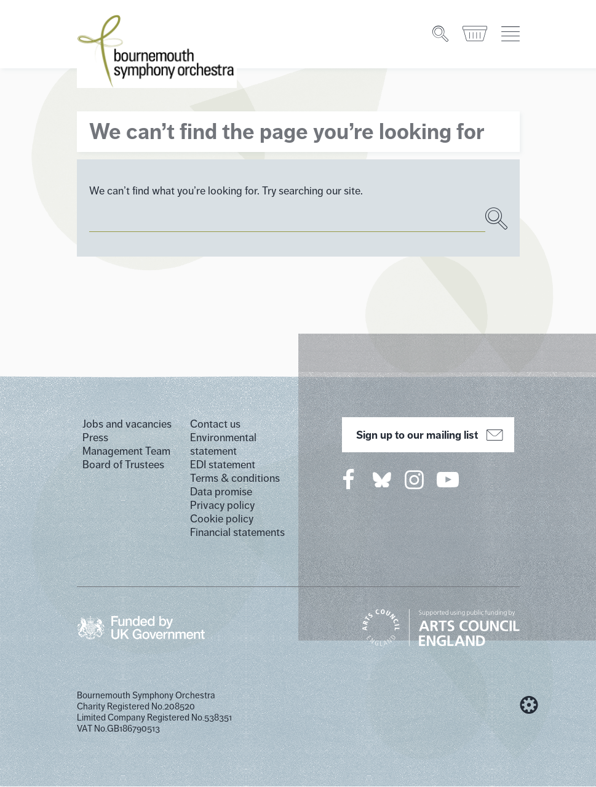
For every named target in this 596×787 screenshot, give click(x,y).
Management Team (126, 451)
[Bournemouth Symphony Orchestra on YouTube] (449, 479)
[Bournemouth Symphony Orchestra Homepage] (157, 43)
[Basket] (476, 26)
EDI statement (222, 464)
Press (95, 437)
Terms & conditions (235, 478)
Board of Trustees (123, 464)
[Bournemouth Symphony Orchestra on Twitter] (381, 479)
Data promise (221, 491)
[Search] (441, 26)
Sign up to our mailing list (427, 435)
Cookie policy (221, 519)
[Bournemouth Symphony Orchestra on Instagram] (415, 479)
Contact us (215, 424)
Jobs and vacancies (127, 424)
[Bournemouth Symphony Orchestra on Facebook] (349, 479)
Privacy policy (222, 505)
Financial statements (237, 532)
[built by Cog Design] (529, 705)
